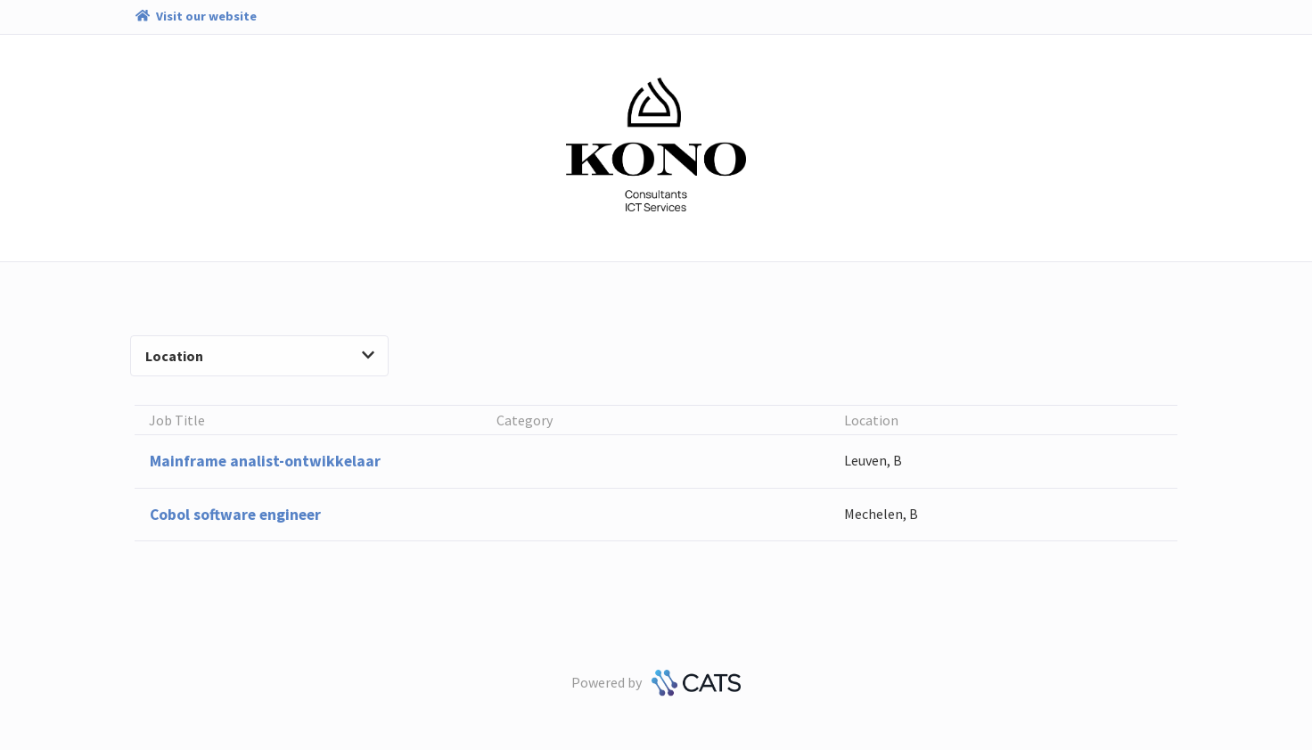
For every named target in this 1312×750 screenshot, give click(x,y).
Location (259, 356)
